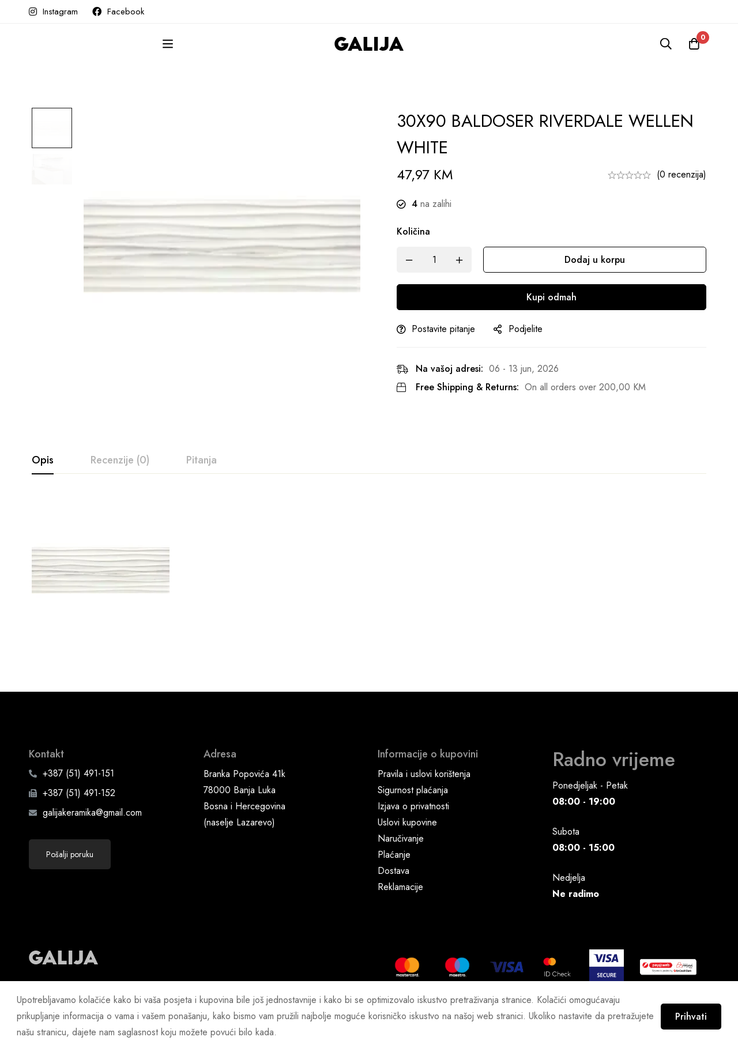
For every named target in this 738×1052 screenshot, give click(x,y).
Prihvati (690, 1016)
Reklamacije (400, 910)
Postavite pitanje (447, 328)
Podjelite (530, 328)
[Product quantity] (438, 260)
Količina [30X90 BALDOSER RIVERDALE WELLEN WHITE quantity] (417, 231)
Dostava (393, 893)
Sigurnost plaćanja (413, 813)
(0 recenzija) (681, 174)
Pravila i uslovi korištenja (424, 797)
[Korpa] (694, 43)
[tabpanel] (369, 577)
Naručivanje (401, 861)
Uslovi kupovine (407, 845)
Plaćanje (394, 877)
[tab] (43, 460)
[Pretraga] (665, 43)
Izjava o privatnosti (413, 829)
